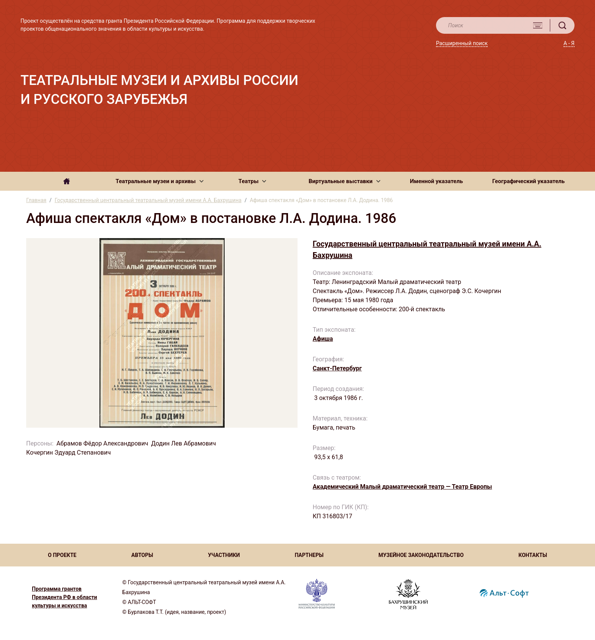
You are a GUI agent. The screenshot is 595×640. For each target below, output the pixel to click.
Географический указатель (528, 181)
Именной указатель (436, 181)
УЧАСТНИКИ (224, 555)
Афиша (323, 338)
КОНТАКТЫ (532, 555)
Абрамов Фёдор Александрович (102, 443)
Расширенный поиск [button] (462, 43)
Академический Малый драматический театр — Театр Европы (402, 486)
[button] (159, 181)
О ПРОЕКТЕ (62, 555)
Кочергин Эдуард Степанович (68, 452)
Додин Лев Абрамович (183, 443)
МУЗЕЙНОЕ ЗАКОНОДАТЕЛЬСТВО (421, 555)
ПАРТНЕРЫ (309, 555)
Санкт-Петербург (337, 368)
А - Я (569, 43)
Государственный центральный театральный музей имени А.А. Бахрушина (148, 200)
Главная (36, 200)
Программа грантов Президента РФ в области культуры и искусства (64, 597)
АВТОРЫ (142, 555)
